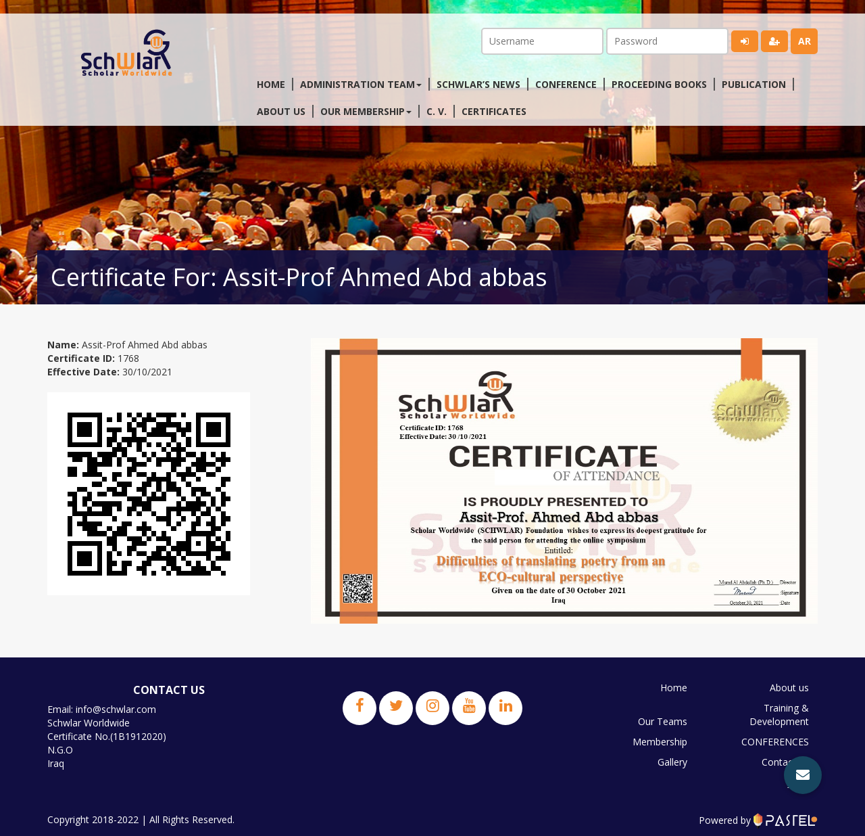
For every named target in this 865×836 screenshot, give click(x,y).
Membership (660, 741)
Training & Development (779, 714)
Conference (566, 84)
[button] (803, 775)
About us (281, 111)
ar (804, 40)
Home (271, 84)
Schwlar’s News (478, 84)
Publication (754, 84)
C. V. (436, 111)
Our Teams (662, 721)
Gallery (672, 762)
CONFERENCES (775, 741)
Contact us (785, 762)
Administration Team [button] (361, 84)
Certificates (494, 111)
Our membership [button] (366, 111)
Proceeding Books (659, 84)
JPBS (798, 782)
